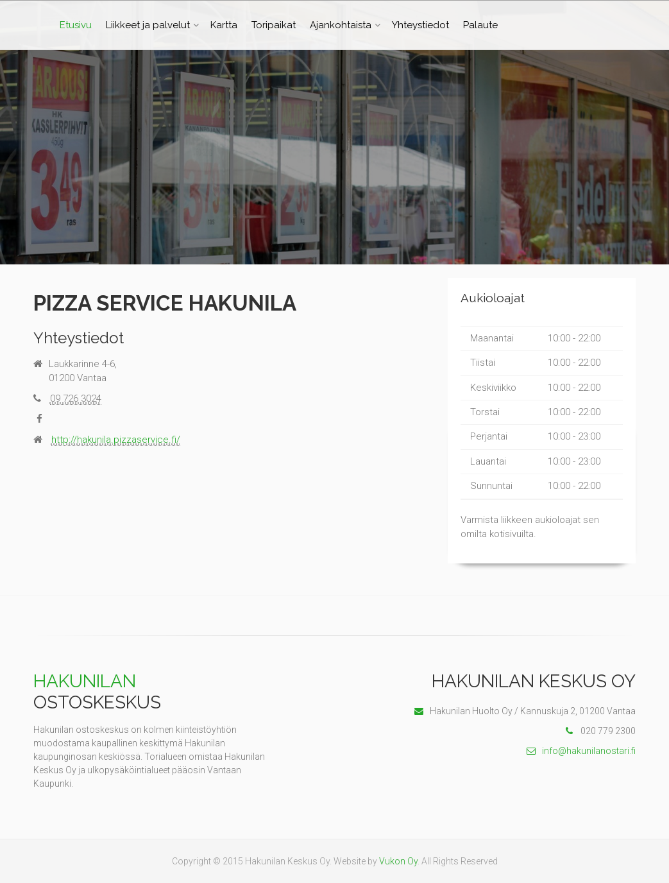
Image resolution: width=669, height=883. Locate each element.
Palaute (480, 25)
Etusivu (76, 25)
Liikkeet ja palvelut (148, 25)
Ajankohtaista (340, 25)
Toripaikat (273, 25)
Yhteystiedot (420, 25)
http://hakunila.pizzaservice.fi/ (115, 439)
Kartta (223, 25)
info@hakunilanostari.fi (581, 751)
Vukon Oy (398, 861)
